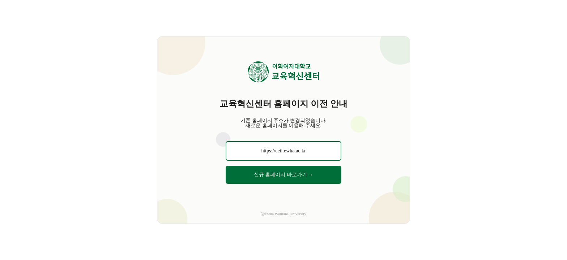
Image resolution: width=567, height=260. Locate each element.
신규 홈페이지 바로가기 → (284, 174)
